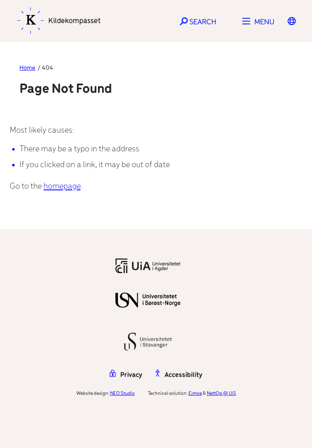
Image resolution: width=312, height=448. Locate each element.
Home (27, 68)
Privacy (126, 375)
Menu (264, 22)
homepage (61, 186)
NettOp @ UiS (221, 393)
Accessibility (178, 375)
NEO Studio (122, 393)
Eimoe (195, 393)
